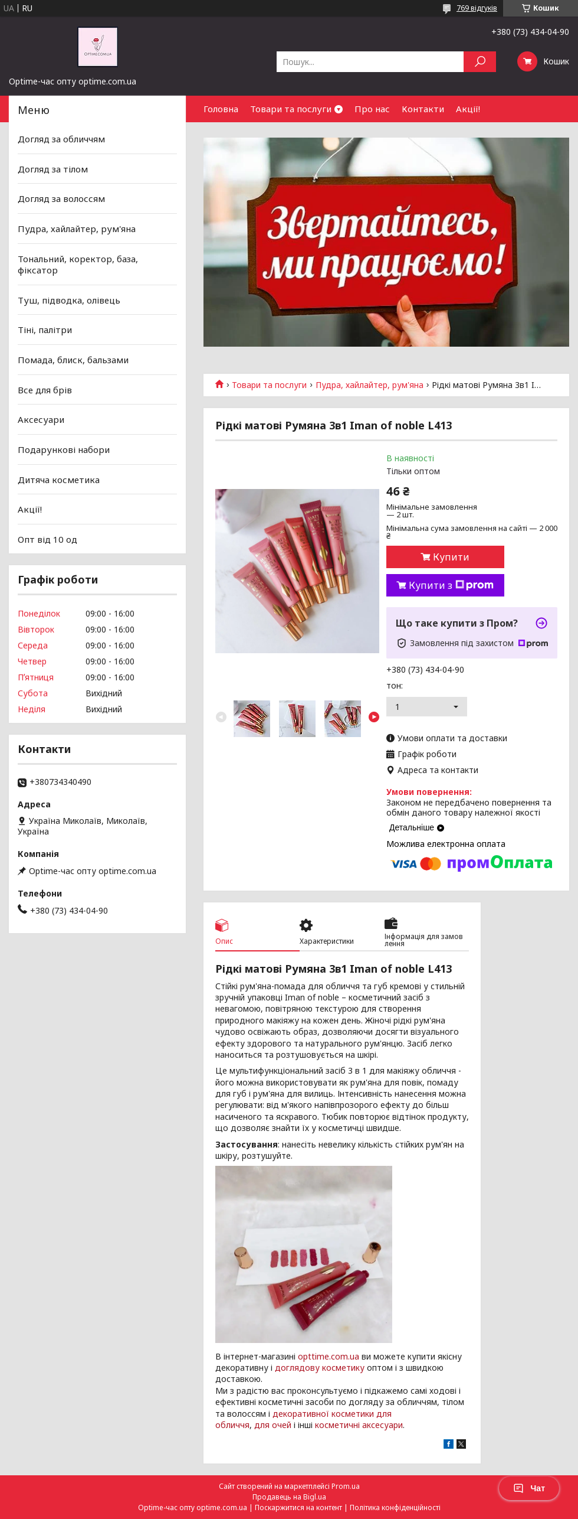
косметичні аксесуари (359, 1424)
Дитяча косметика (59, 479)
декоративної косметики (323, 1413)
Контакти (423, 109)
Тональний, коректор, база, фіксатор (78, 264)
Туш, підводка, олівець (69, 300)
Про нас (372, 109)
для (262, 1424)
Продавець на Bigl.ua (289, 1497)
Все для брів (45, 390)
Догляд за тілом (53, 169)
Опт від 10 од (47, 539)
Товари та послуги (290, 109)
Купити (451, 556)
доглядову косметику (319, 1367)
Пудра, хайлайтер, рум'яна (369, 385)
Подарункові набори (64, 449)
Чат (529, 1488)
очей (281, 1424)
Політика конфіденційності (395, 1507)
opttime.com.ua (328, 1356)
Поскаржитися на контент (298, 1507)
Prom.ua (345, 1486)
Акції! (468, 109)
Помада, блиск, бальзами (73, 360)
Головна (220, 109)
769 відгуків (477, 8)
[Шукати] (480, 61)
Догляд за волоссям (61, 198)
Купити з (451, 585)
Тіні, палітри (45, 329)
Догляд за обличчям (61, 139)
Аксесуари (41, 419)
